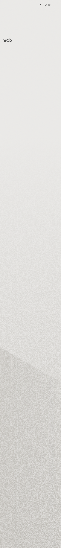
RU (49, 5)
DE (45, 5)
